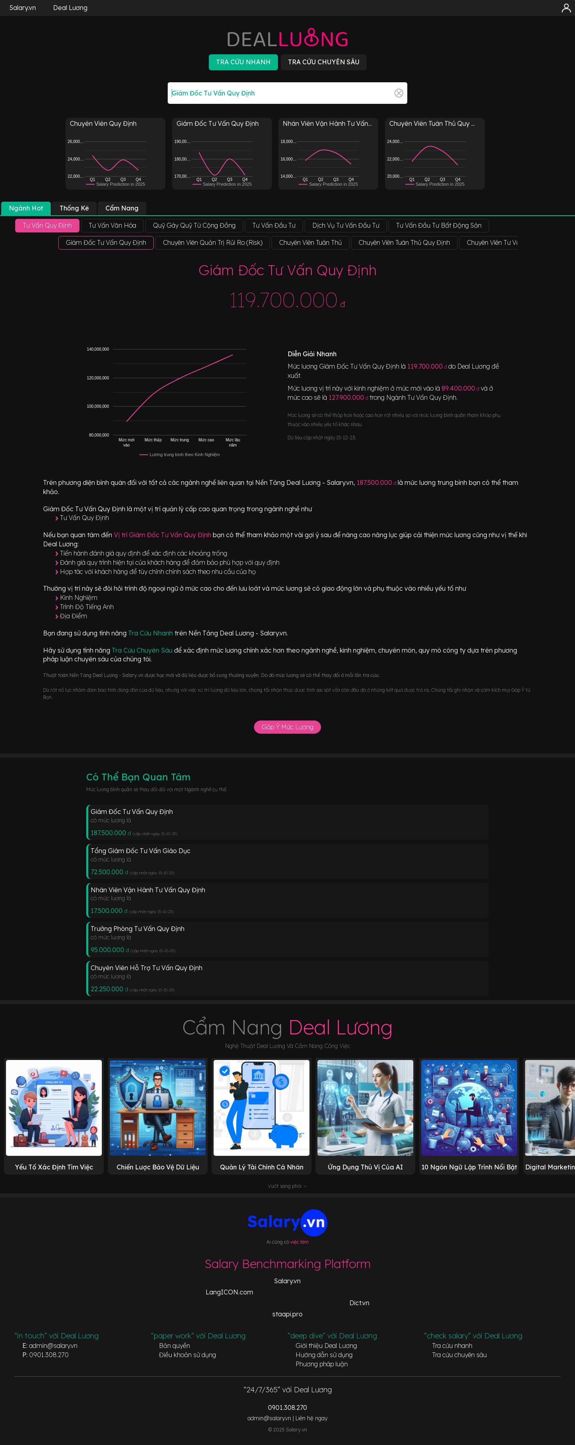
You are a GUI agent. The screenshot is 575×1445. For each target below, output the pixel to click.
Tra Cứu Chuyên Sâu (143, 650)
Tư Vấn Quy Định (84, 518)
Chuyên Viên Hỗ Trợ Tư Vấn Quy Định (146, 968)
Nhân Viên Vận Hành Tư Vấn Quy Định (148, 890)
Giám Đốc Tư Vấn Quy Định (132, 812)
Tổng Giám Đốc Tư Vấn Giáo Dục (140, 851)
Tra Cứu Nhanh (151, 633)
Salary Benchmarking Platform (287, 1263)
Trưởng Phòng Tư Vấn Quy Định (137, 929)
